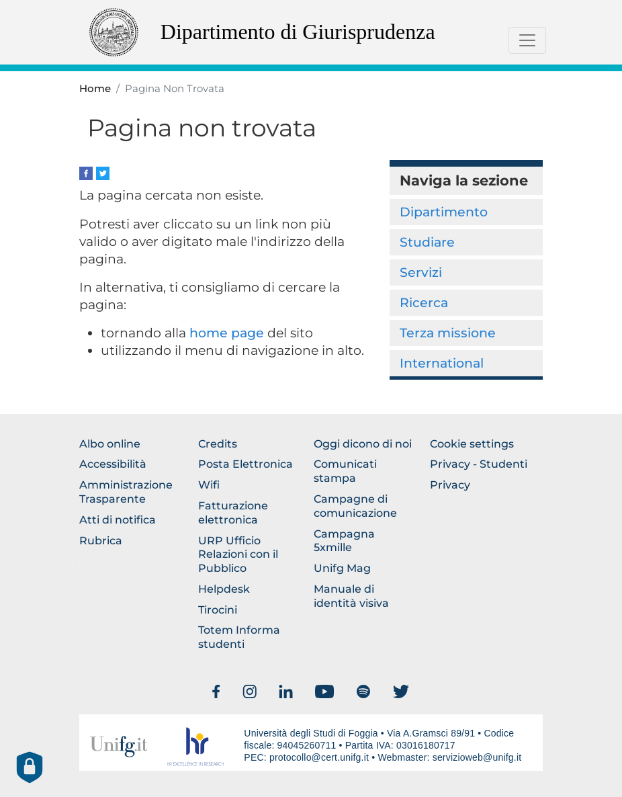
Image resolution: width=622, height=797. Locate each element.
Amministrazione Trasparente (126, 491)
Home (95, 89)
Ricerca (424, 302)
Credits (217, 443)
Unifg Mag (342, 568)
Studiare (427, 242)
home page (226, 333)
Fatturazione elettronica (233, 512)
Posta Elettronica (245, 464)
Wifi (209, 484)
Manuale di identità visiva (351, 596)
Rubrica (100, 540)
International (442, 363)
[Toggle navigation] (527, 40)
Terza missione (448, 333)
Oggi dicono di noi (363, 443)
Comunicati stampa (345, 471)
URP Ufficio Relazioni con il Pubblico (238, 554)
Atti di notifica (117, 519)
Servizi (421, 272)
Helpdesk (224, 589)
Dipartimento (444, 212)
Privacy (450, 484)
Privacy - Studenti (478, 464)
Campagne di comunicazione (355, 506)
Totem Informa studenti (239, 637)
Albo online (109, 443)
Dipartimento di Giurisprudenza (298, 31)
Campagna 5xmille (344, 541)
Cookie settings (472, 443)
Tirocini (217, 609)
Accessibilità (112, 464)
